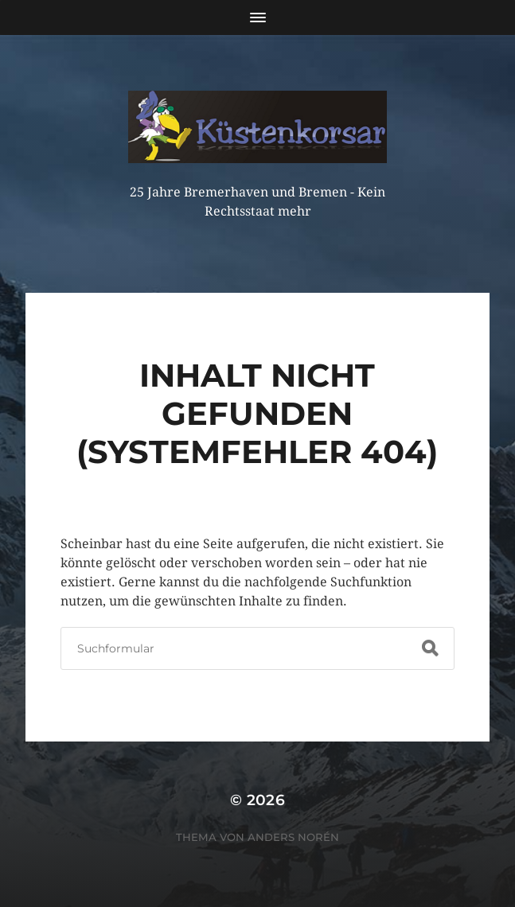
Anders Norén (293, 837)
